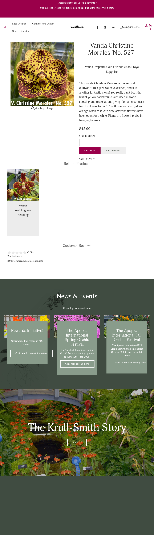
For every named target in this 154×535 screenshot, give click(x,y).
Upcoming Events (86, 2)
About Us (77, 442)
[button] (5, 27)
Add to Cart (90, 150)
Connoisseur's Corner (43, 23)
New (14, 31)
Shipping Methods (66, 2)
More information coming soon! (130, 362)
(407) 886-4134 (130, 27)
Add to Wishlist (113, 150)
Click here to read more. (77, 363)
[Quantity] (85, 142)
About (25, 31)
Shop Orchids (20, 23)
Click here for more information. (31, 353)
